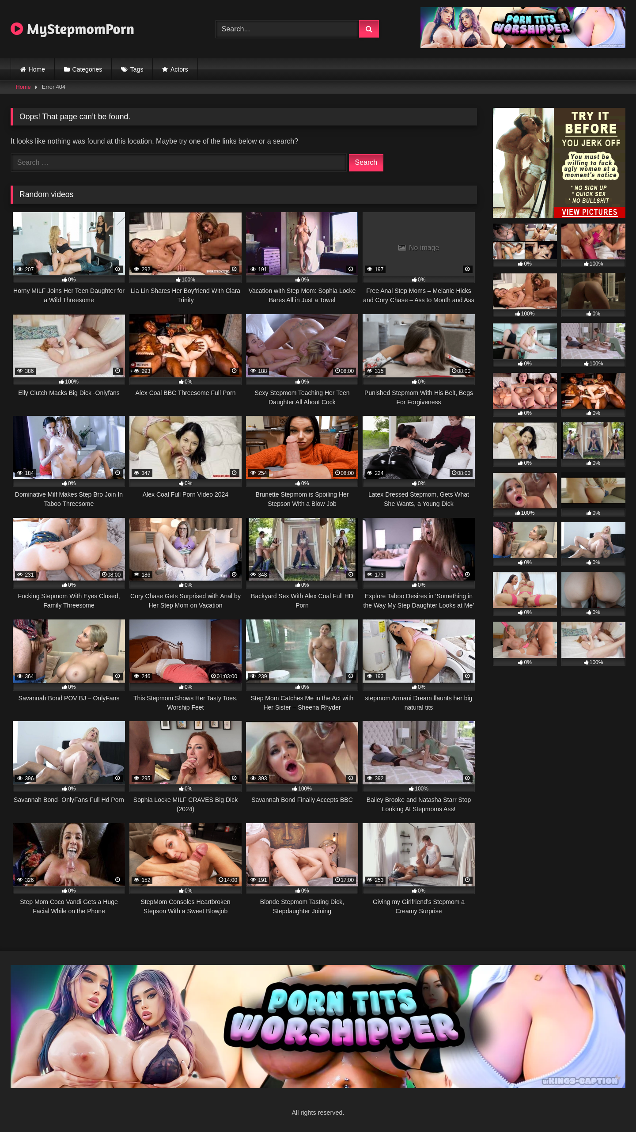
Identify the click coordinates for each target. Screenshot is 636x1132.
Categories (87, 69)
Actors (179, 69)
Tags (137, 69)
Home (37, 69)
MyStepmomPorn (72, 29)
